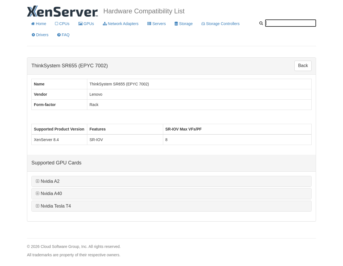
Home (38, 23)
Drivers (40, 35)
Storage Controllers (221, 23)
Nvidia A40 (49, 193)
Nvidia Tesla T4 (53, 206)
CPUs (62, 23)
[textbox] (290, 23)
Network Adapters (120, 23)
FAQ (63, 35)
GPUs (86, 23)
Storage (184, 23)
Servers (156, 23)
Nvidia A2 (47, 181)
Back (303, 65)
